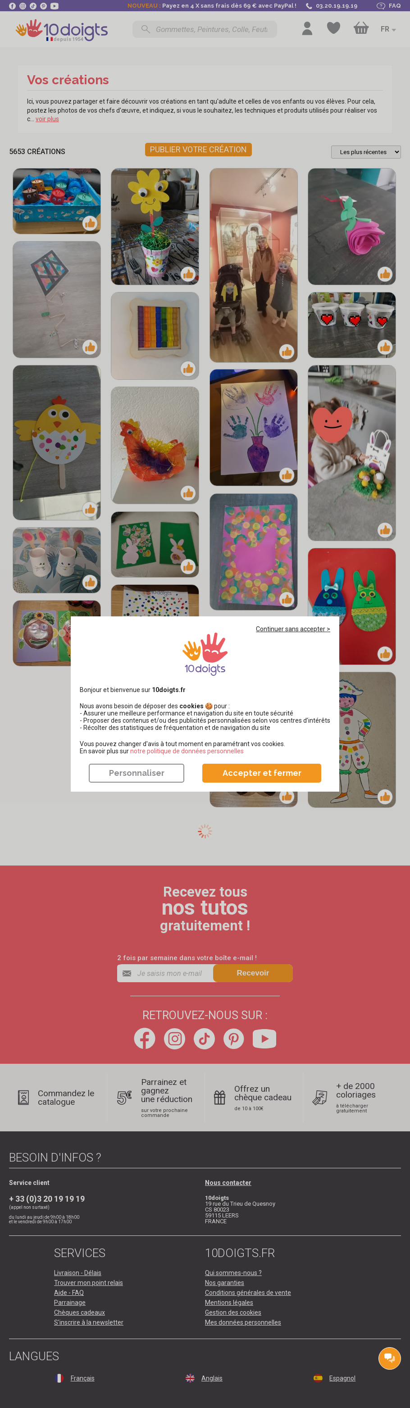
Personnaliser (136, 773)
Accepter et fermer (262, 773)
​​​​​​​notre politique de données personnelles (187, 751)
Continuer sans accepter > (293, 629)
